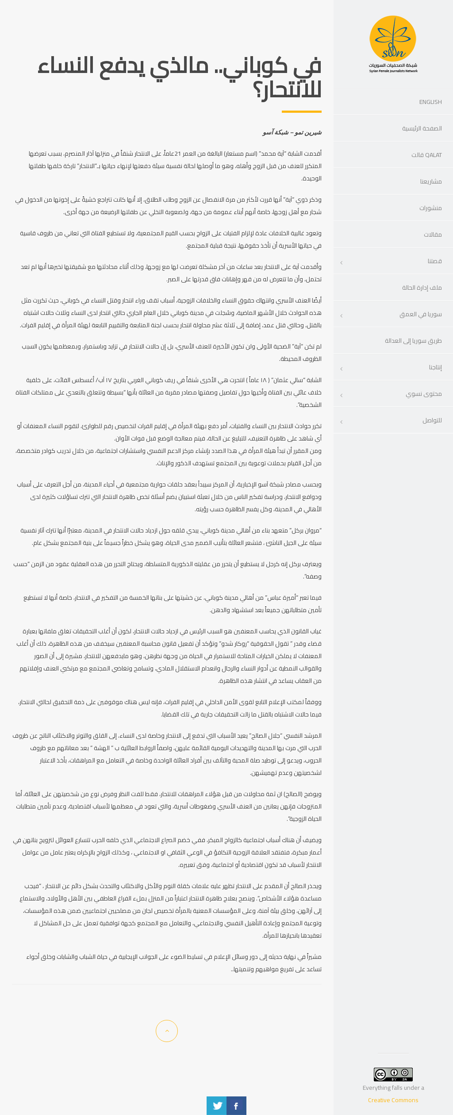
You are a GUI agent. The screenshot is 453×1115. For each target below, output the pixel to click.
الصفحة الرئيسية (422, 128)
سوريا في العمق (420, 314)
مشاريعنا (431, 181)
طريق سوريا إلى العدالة (413, 340)
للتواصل (432, 420)
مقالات (433, 234)
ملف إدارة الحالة (422, 287)
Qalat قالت (426, 155)
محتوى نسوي (424, 393)
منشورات (430, 208)
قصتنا (435, 261)
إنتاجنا (435, 367)
